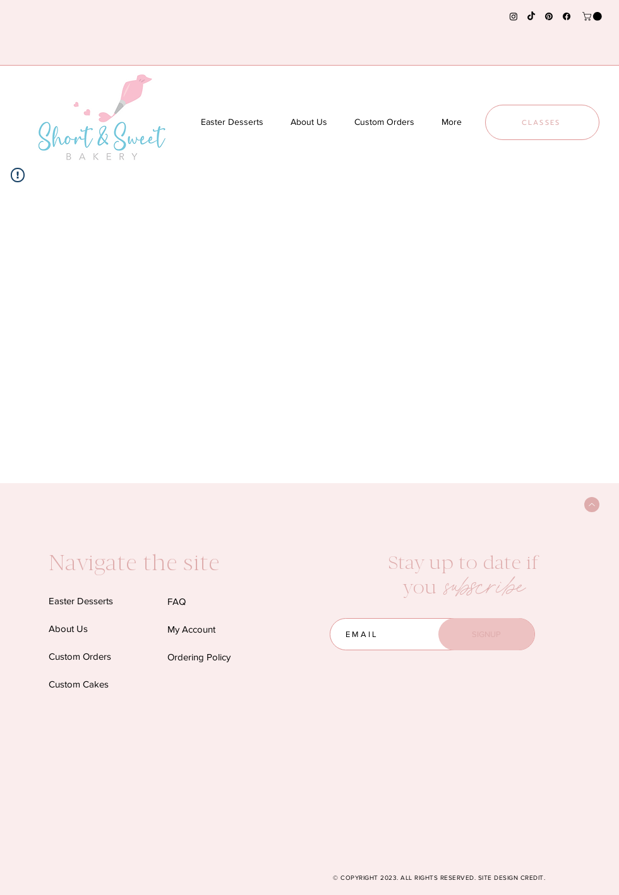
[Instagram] (513, 16)
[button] (593, 16)
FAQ (176, 601)
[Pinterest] (549, 16)
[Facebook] (567, 16)
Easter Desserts (81, 600)
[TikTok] (531, 16)
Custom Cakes (79, 684)
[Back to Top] (591, 504)
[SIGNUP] (486, 634)
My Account (191, 629)
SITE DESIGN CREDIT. (512, 877)
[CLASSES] (542, 122)
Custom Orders (80, 656)
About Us (68, 628)
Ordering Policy (199, 657)
